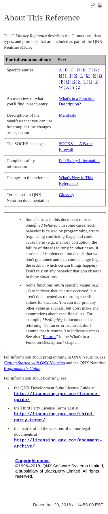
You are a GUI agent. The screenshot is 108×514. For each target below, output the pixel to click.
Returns (49, 336)
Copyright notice (32, 460)
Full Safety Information (79, 160)
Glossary (66, 194)
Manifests (67, 115)
